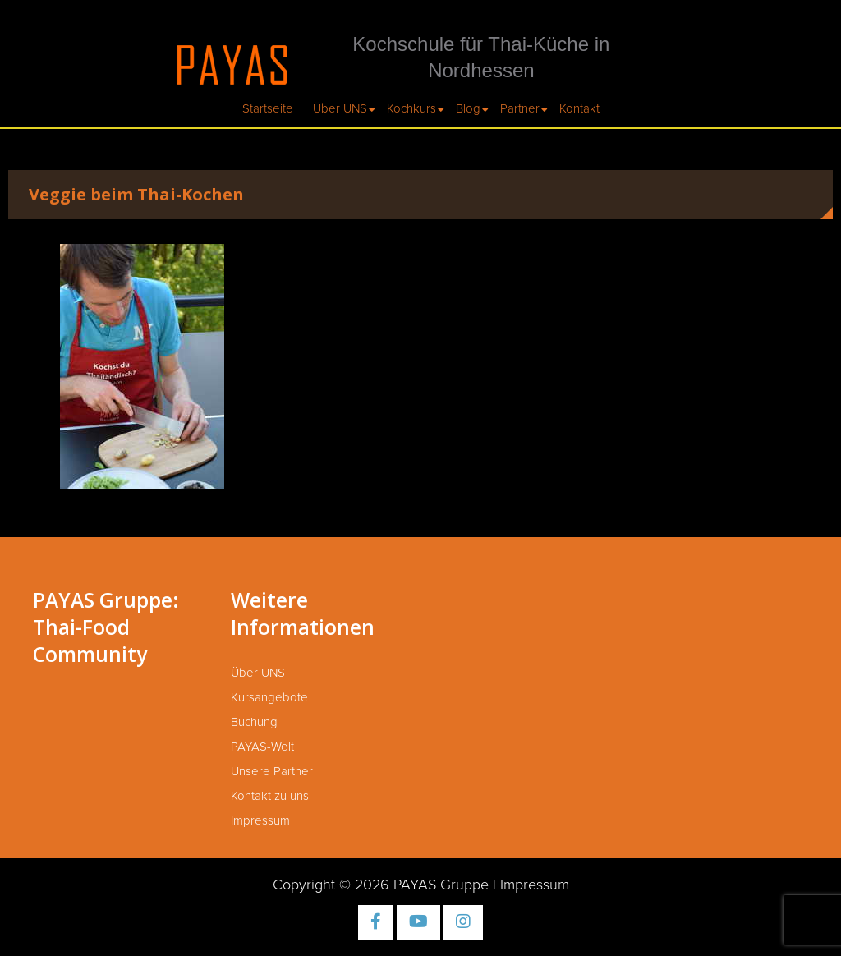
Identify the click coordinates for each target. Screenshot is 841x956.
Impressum (260, 821)
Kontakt (579, 109)
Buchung (254, 722)
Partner (520, 109)
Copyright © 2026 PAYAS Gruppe (381, 885)
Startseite (267, 109)
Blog (468, 109)
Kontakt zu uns (270, 796)
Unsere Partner (272, 771)
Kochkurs (411, 109)
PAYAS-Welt (262, 747)
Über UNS (340, 109)
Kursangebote (269, 698)
